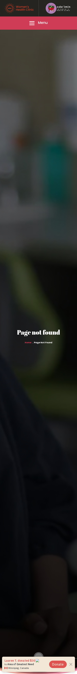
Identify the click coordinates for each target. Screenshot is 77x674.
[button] (38, 23)
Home (28, 343)
